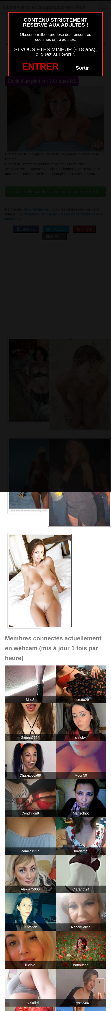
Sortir (82, 68)
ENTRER (40, 66)
